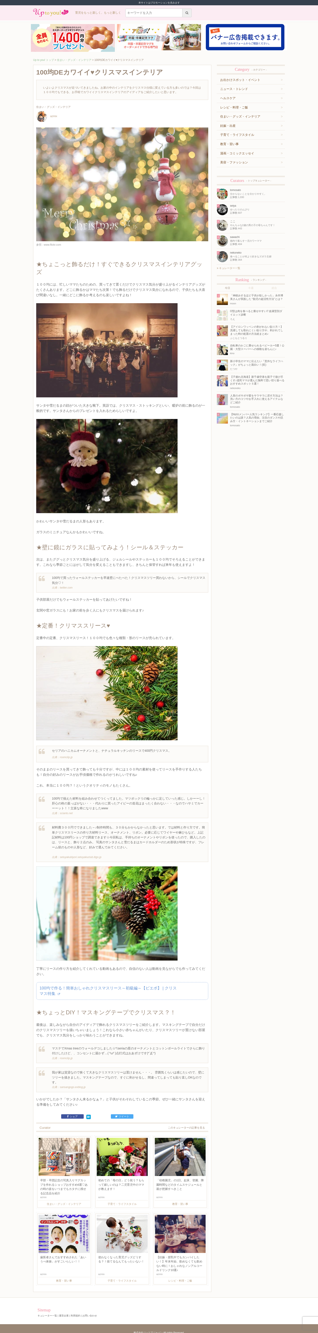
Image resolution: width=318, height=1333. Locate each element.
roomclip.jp (66, 755)
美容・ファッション (234, 162)
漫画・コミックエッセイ (237, 153)
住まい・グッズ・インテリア (74, 60)
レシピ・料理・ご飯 (234, 107)
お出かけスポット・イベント (240, 80)
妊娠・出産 (228, 125)
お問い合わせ (89, 1312)
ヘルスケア (228, 98)
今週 (251, 288)
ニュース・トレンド (234, 89)
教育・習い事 (229, 144)
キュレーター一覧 (228, 268)
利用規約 (75, 1312)
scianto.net (66, 811)
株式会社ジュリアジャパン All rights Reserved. (159, 1329)
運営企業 (64, 1312)
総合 (274, 288)
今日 (227, 288)
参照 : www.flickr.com (48, 244)
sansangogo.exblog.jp (73, 1084)
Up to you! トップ (43, 60)
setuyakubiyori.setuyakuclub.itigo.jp (80, 854)
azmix (46, 116)
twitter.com (66, 586)
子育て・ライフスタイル (237, 134)
